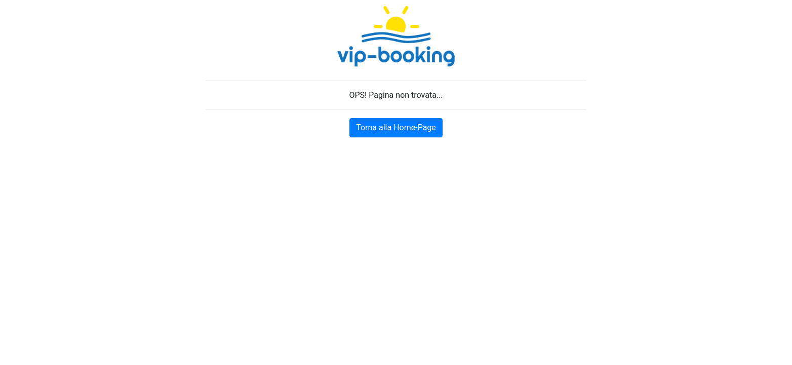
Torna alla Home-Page (396, 127)
